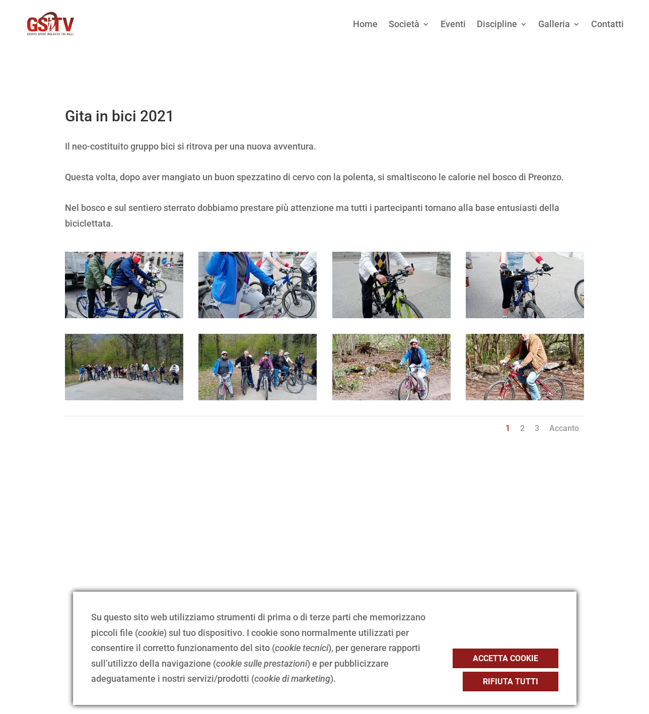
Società (404, 24)
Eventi (453, 24)
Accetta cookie (505, 658)
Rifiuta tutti (510, 681)
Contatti (607, 24)
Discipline (497, 24)
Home (365, 24)
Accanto (564, 428)
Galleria (554, 24)
